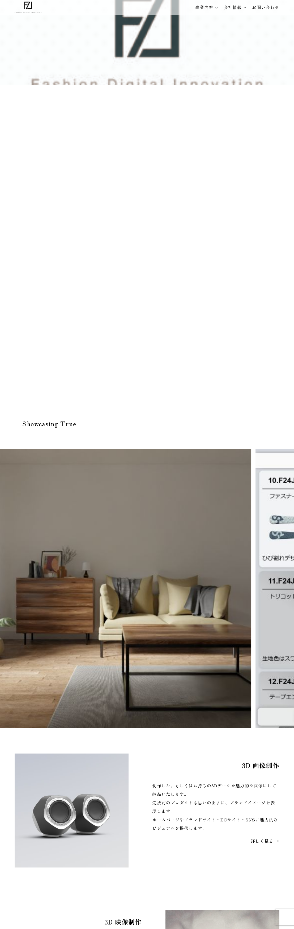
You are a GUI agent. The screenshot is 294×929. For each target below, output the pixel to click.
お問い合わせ (265, 7)
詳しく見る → (265, 841)
